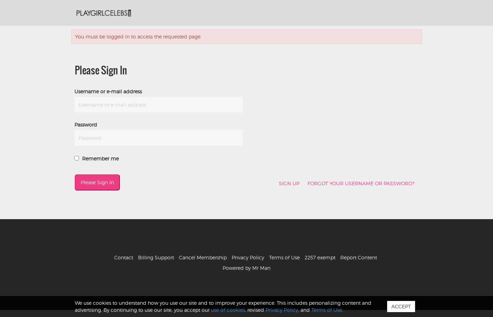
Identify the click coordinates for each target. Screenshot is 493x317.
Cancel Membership (203, 257)
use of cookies (228, 310)
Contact (123, 257)
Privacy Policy (248, 257)
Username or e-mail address (108, 91)
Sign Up (289, 183)
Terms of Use (284, 257)
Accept (401, 306)
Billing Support (156, 257)
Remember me (96, 158)
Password (85, 125)
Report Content (358, 257)
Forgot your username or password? (360, 183)
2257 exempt (320, 257)
